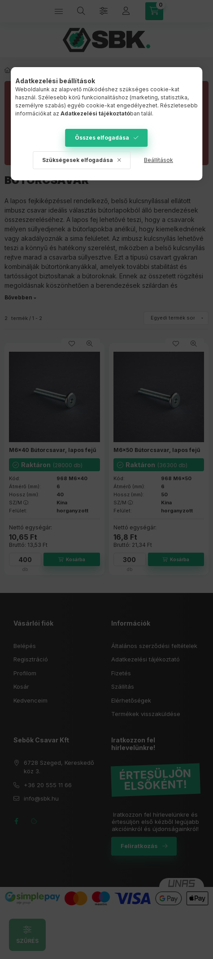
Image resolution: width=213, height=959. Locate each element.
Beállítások (158, 160)
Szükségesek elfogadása (77, 160)
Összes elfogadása (102, 137)
